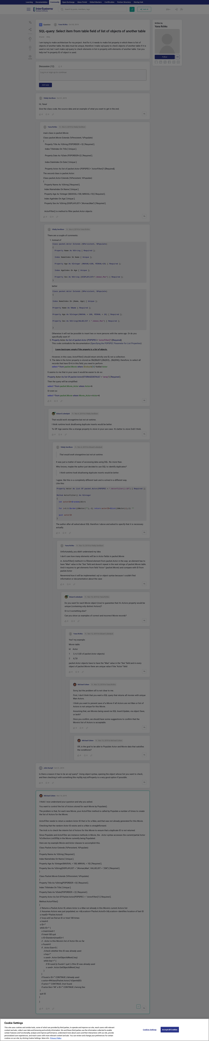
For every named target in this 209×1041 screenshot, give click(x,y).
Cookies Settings (150, 1033)
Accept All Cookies (169, 1033)
